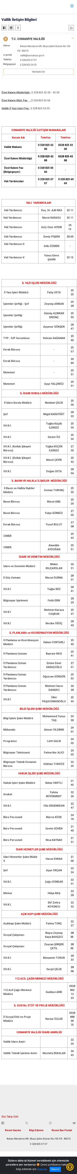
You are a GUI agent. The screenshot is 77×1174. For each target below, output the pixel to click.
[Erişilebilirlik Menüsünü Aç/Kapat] (70, 1167)
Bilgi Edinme (36, 1130)
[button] (38, 39)
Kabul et (55, 1169)
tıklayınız (42, 1169)
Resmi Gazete (13, 1130)
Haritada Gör (38, 71)
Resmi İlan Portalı (62, 1130)
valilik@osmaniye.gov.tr (32, 55)
